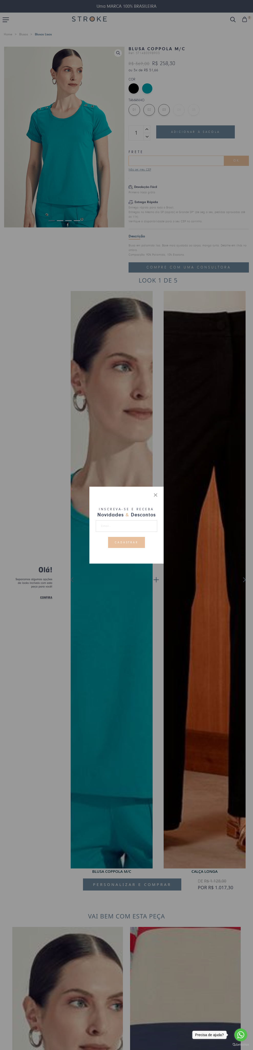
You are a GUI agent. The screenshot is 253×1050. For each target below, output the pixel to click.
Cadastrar (126, 542)
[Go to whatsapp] (240, 1034)
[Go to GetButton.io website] (241, 1044)
